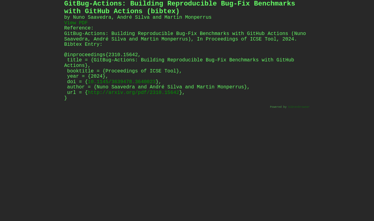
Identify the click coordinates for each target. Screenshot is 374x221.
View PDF (76, 23)
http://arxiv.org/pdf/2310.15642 (133, 92)
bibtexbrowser (299, 107)
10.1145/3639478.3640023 (122, 82)
